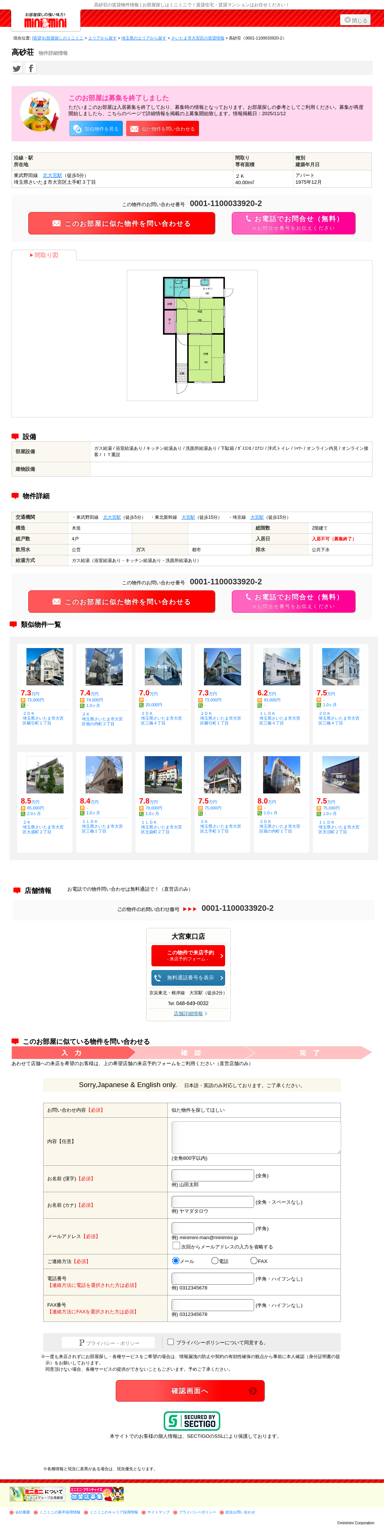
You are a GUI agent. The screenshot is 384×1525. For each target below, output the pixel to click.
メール (183, 1261)
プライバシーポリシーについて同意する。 (217, 1342)
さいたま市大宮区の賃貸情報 (197, 38)
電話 (219, 1261)
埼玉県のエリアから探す (143, 38)
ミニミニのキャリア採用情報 (114, 1512)
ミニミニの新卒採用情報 (59, 1512)
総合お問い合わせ (240, 1512)
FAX (259, 1261)
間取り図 (44, 255)
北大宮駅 (52, 175)
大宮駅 (188, 517)
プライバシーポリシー (197, 1512)
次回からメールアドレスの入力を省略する (223, 1246)
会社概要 (22, 1512)
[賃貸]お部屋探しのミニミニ (57, 38)
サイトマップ (158, 1512)
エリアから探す (102, 38)
